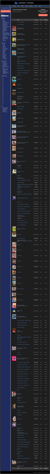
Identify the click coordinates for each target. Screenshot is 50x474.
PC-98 (4, 53)
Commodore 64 (5, 48)
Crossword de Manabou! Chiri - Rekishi (23, 180)
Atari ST (4, 46)
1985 (41, 75)
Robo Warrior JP (20, 397)
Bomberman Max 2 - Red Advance (22, 142)
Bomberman (19, 84)
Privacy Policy (47, 472)
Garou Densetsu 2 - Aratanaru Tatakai (23, 206)
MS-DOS (4, 50)
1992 (41, 39)
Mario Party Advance (20, 288)
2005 (41, 277)
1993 (41, 222)
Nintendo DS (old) (6, 66)
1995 (41, 435)
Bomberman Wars (20, 152)
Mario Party (19, 244)
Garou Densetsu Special (21, 208)
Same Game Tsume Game (21, 402)
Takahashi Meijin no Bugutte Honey (23, 446)
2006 (41, 92)
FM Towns (4, 49)
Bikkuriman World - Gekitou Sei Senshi (23, 70)
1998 (41, 171)
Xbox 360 (4, 40)
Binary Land (19, 75)
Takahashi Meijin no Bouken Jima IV (23, 444)
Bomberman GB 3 (20, 108)
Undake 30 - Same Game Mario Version (23, 458)
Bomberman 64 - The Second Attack (23, 102)
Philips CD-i (5, 54)
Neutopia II (19, 335)
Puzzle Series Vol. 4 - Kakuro (22, 383)
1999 (41, 102)
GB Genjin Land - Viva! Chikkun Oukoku (23, 211)
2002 (41, 118)
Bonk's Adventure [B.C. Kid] (21, 161)
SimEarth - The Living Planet (21, 412)
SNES (4, 20)
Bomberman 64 (19, 98)
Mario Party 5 (19, 266)
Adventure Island (20, 33)
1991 (41, 112)
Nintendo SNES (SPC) (36, 63)
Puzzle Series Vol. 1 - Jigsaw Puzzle (23, 369)
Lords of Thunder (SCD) (21, 238)
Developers (5, 109)
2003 (41, 204)
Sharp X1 (4, 55)
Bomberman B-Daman (20, 106)
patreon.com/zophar (43, 17)
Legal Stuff (44, 472)
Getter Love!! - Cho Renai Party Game (23, 213)
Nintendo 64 (5, 25)
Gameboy (4, 21)
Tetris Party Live (19, 451)
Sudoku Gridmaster (20, 432)
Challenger (19, 175)
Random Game (5, 107)
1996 (41, 106)
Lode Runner (19, 234)
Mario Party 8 (19, 283)
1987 (41, 56)
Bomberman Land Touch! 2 (21, 131)
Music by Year (5, 111)
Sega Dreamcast (5, 37)
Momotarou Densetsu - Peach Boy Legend (24, 320)
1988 (41, 220)
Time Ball (18, 453)
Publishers (4, 110)
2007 (41, 131)
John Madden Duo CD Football (22, 222)
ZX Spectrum (5, 58)
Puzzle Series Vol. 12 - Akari (21, 376)
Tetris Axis (18, 448)
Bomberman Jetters (20, 118)
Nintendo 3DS (5, 24)
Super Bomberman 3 (20, 435)
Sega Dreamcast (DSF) (36, 148)
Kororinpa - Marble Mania (21, 228)
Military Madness (20, 310)
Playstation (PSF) (36, 122)
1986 (41, 28)
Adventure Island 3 (20, 39)
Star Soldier (19, 424)
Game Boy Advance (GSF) (36, 142)
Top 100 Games (5, 108)
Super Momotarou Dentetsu (21, 439)
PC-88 (4, 52)
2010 (41, 451)
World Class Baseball (20, 465)
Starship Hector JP (20, 430)
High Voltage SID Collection (5, 73)
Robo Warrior (19, 393)
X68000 (4, 57)
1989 (41, 331)
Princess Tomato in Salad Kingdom (23, 358)
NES (3, 19)
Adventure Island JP (20, 48)
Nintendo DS (5, 23)
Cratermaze (19, 177)
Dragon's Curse (19, 191)
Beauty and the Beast (20, 68)
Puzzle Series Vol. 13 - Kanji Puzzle (23, 378)
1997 (41, 63)
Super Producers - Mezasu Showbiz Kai (23, 442)
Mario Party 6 (19, 272)
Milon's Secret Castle (20, 316)
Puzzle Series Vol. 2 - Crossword (22, 380)
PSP (3, 31)
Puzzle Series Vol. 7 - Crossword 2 (22, 385)
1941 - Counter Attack (20, 22)
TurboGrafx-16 (5, 38)
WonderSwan (5, 71)
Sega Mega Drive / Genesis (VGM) (36, 194)
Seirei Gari (19, 410)
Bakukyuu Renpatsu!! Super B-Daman (23, 63)
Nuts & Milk (19, 339)
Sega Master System (6, 33)
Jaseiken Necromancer (21, 220)
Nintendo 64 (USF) (36, 98)
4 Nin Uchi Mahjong (20, 24)
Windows (4, 56)
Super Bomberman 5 (20, 437)
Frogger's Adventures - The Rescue (23, 204)
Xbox (3, 39)
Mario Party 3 (19, 255)
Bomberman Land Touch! (21, 125)
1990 (41, 61)
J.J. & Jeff (18, 217)
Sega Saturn (5, 36)
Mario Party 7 (19, 277)
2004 (41, 272)
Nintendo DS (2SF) (36, 96)
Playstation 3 (5, 30)
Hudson (46, 24)
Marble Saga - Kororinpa (21, 240)
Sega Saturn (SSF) (36, 406)
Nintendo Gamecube (6, 26)
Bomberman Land (20, 122)
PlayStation (5, 62)
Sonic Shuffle (19, 418)
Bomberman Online (20, 148)
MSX (3, 67)
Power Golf (19, 354)
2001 (41, 148)
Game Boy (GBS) (36, 61)
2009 (41, 240)
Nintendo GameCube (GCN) (36, 118)
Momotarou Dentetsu (20, 327)
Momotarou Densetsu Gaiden (22, 322)
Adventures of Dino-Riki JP (21, 56)
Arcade (4, 45)
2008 (41, 96)
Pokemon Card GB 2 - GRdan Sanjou (23, 344)
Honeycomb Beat (20, 215)
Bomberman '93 (19, 88)
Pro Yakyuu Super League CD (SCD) (23, 362)
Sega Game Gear (6, 32)
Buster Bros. (19, 165)
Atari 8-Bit (4, 47)
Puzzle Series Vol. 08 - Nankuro (22, 364)
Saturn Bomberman (20, 406)
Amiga (4, 44)
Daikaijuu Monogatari (20, 182)
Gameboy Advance (6, 22)
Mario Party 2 (19, 250)
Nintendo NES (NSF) (36, 24)
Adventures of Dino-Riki (21, 52)
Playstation (4, 28)
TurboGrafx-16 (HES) (36, 84)
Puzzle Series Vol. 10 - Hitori (21, 371)
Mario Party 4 (19, 261)
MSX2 (4, 51)
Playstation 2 (5, 29)
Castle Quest (19, 167)
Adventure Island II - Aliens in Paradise (23, 44)
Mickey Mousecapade (20, 305)
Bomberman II (19, 112)
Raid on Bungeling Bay (21, 387)
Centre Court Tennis (20, 171)
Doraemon (19, 189)
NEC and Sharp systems (5, 70)
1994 (41, 68)
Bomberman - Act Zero (21, 92)
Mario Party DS (19, 294)
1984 (41, 24)
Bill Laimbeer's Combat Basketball (22, 72)
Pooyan (18, 352)
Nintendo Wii (5, 27)
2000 (41, 122)
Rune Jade (19, 400)
